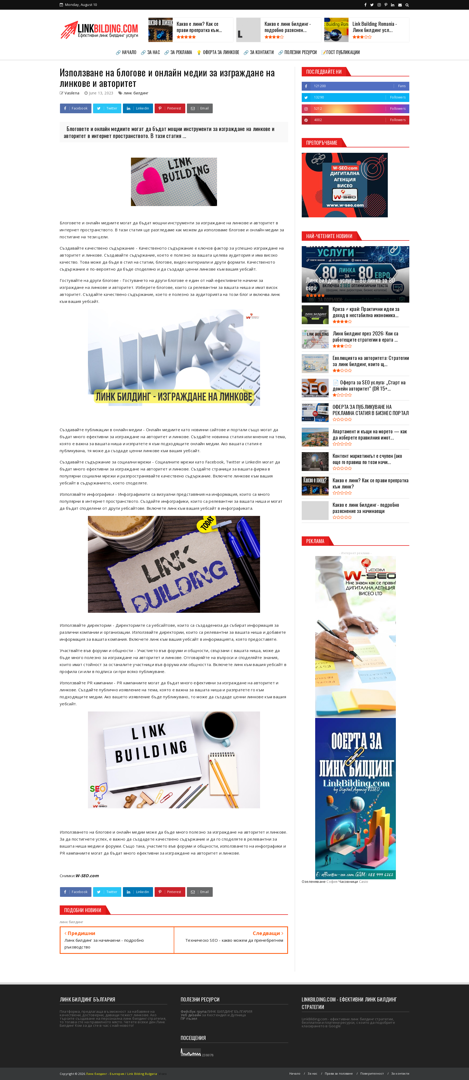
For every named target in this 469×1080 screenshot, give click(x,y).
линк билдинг (136, 92)
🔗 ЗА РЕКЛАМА (178, 52)
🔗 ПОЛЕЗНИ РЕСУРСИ (297, 52)
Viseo (163, 1074)
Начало (294, 1073)
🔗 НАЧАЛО (126, 52)
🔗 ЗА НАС (150, 52)
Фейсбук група (194, 1011)
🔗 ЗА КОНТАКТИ (258, 52)
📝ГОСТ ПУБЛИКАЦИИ (340, 52)
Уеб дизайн (191, 1014)
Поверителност (372, 1073)
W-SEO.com (87, 875)
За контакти (400, 1073)
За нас (312, 1073)
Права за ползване (339, 1073)
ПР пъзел (189, 1018)
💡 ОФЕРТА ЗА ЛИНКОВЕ (217, 52)
